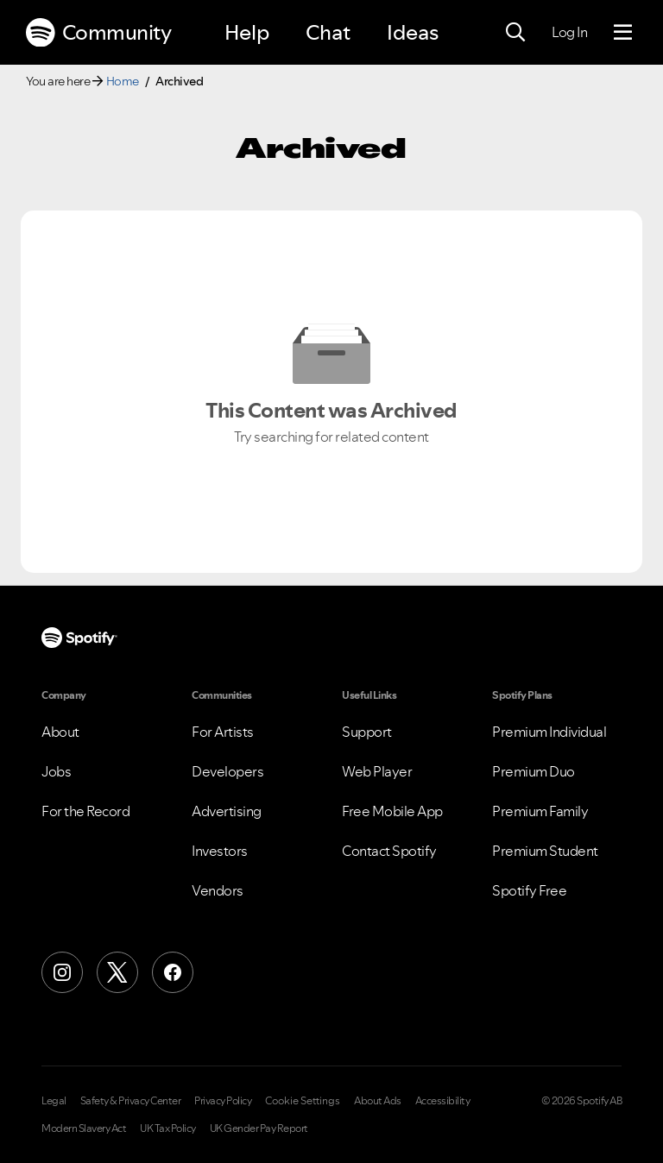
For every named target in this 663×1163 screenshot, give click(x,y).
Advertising (227, 811)
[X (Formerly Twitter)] (117, 972)
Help (246, 32)
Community (98, 32)
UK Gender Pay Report (259, 1128)
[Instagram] (62, 972)
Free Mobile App (392, 811)
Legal (53, 1101)
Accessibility (442, 1101)
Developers (227, 771)
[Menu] (623, 33)
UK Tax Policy (168, 1128)
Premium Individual (549, 731)
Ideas (413, 32)
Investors (220, 850)
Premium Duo (533, 771)
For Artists (223, 731)
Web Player (377, 771)
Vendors (217, 890)
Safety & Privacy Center (130, 1101)
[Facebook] (172, 972)
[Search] (515, 33)
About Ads (377, 1101)
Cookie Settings (302, 1101)
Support (367, 731)
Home (122, 81)
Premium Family (540, 811)
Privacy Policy (222, 1101)
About (60, 731)
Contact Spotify (389, 850)
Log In (569, 31)
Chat (328, 32)
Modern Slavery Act (83, 1128)
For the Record (85, 811)
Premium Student (545, 850)
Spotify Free (529, 890)
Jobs (56, 771)
